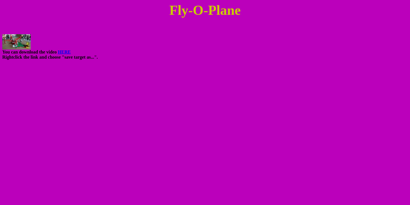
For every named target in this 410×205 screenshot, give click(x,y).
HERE (64, 52)
